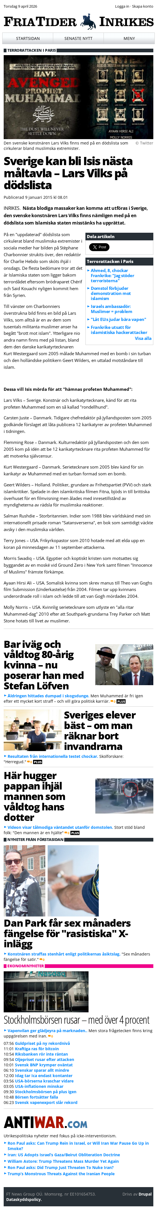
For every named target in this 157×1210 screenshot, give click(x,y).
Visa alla (143, 338)
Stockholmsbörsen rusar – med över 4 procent (76, 1019)
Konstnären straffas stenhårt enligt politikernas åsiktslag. (64, 954)
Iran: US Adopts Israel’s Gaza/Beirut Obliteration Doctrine (64, 1154)
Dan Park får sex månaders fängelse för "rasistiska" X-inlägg (67, 933)
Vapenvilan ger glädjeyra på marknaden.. (47, 1030)
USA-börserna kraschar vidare (44, 1081)
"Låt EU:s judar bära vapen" (118, 319)
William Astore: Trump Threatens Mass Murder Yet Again (63, 1161)
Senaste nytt (78, 38)
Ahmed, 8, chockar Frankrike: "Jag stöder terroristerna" (112, 275)
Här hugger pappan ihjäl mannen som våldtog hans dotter (34, 795)
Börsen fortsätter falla (36, 1097)
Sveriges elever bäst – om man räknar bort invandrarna (99, 730)
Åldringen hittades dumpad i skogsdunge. (48, 695)
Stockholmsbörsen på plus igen (45, 1091)
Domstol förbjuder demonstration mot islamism (111, 293)
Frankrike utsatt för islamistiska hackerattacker (119, 329)
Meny (129, 38)
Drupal (145, 1194)
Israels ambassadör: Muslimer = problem (111, 308)
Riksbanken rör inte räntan (41, 1054)
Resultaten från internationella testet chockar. (53, 756)
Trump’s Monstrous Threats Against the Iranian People (61, 1173)
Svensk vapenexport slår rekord (46, 1102)
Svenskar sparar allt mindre (42, 1070)
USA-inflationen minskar (39, 1086)
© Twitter (144, 143)
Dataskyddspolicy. (24, 1199)
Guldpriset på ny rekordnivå (42, 1043)
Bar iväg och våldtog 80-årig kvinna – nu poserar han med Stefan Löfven (44, 664)
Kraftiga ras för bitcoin (37, 1048)
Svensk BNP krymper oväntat (44, 1064)
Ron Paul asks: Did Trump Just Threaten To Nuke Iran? (61, 1167)
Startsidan (28, 38)
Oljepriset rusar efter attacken (44, 1059)
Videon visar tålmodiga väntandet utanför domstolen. (60, 827)
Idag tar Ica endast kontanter (43, 1075)
